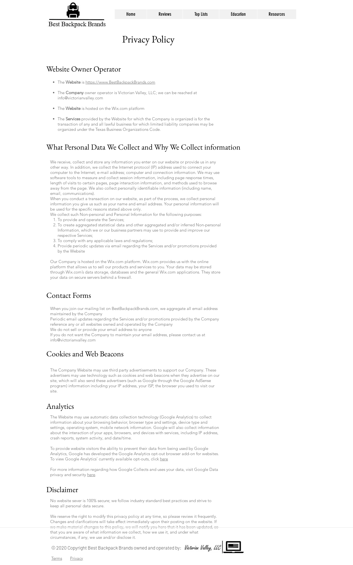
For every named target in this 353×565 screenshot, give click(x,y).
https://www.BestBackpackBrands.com (120, 82)
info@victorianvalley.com (80, 97)
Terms (56, 558)
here (164, 458)
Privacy (76, 558)
